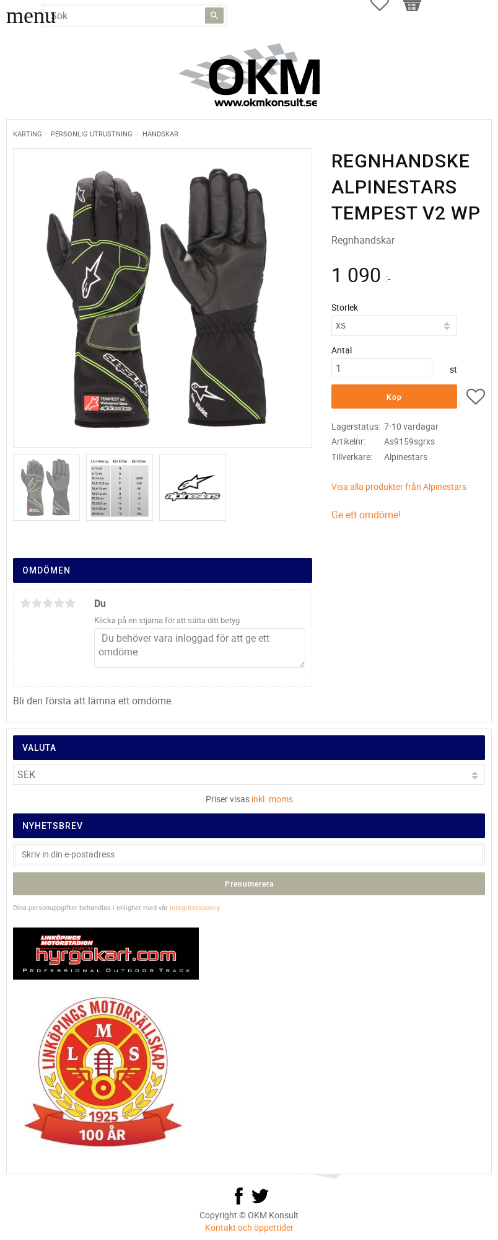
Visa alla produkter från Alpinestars (398, 486)
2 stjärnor (36, 603)
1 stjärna (25, 603)
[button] (475, 399)
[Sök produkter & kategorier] (134, 15)
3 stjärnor (47, 603)
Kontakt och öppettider (249, 1227)
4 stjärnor (58, 603)
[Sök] (214, 15)
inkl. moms (272, 799)
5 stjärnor (70, 603)
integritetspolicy (194, 907)
